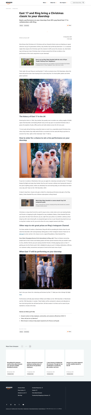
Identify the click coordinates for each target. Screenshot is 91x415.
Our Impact (63, 2)
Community (26, 25)
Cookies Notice (26, 408)
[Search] (77, 2)
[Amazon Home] (9, 3)
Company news (15, 8)
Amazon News (8, 8)
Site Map (20, 395)
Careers (34, 390)
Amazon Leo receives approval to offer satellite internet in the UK (74, 364)
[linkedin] (15, 404)
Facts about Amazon (37, 392)
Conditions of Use (14, 408)
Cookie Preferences (42, 408)
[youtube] (24, 404)
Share (69, 25)
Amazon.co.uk (22, 392)
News (44, 2)
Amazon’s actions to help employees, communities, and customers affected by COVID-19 (43, 316)
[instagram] (11, 404)
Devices (21, 25)
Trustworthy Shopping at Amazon (41, 395)
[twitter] (20, 404)
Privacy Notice (20, 408)
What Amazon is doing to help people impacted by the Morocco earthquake (40, 320)
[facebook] (7, 404)
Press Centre (21, 390)
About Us (52, 2)
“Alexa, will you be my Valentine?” (29, 318)
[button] (46, 3)
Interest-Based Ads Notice (33, 408)
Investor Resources (37, 387)
